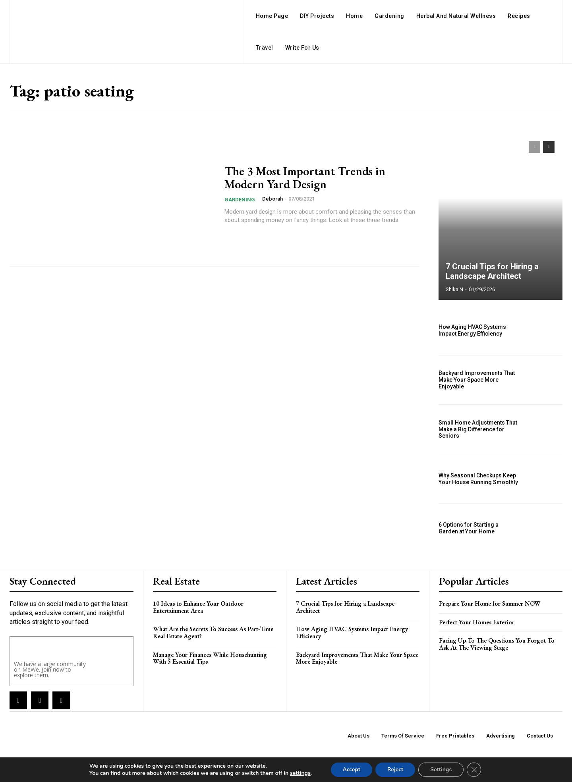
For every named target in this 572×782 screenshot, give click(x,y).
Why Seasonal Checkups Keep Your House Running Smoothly (478, 478)
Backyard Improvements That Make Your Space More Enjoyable (477, 380)
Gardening (239, 200)
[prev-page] (534, 147)
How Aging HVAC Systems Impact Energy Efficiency (472, 330)
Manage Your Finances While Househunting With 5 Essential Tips (210, 658)
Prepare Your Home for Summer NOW (490, 603)
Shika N (454, 289)
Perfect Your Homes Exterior (476, 622)
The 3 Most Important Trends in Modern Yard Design (304, 177)
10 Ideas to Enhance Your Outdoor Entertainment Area (198, 607)
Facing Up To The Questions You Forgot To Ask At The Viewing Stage (497, 644)
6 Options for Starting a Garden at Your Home (469, 528)
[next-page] (549, 147)
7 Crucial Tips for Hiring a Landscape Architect (492, 271)
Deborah (272, 199)
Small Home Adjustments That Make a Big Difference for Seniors (478, 429)
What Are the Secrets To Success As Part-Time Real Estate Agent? (213, 632)
